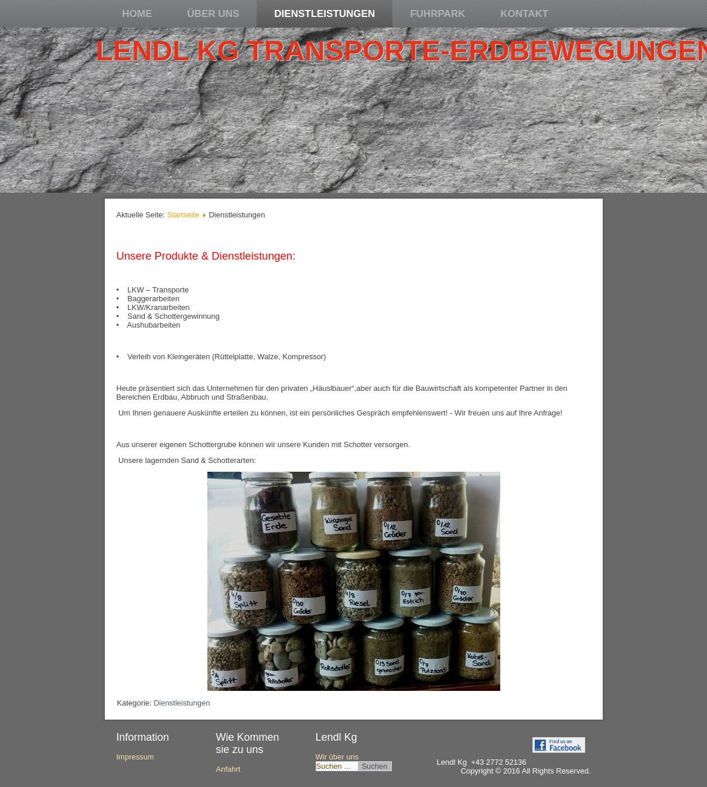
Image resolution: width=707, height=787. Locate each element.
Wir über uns (337, 756)
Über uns (213, 13)
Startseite (183, 214)
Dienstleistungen (324, 13)
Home (137, 13)
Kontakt (524, 13)
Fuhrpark (437, 13)
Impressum (135, 756)
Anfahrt (228, 769)
